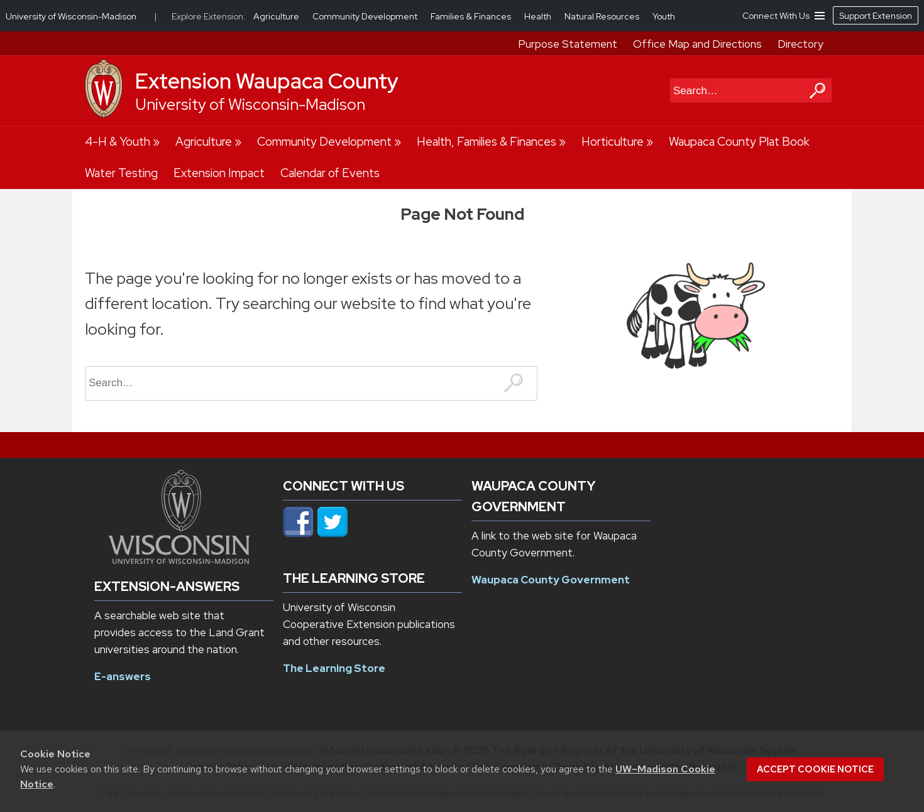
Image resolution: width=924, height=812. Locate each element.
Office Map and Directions (697, 44)
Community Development (324, 141)
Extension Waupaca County (267, 81)
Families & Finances (472, 16)
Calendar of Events (330, 173)
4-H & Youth (117, 141)
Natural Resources (602, 16)
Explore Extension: (209, 16)
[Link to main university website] (179, 560)
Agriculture (203, 141)
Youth (663, 16)
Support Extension (875, 15)
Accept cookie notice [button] (815, 769)
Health (538, 16)
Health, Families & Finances (486, 141)
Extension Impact (219, 173)
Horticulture (612, 141)
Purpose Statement (567, 44)
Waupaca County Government (550, 580)
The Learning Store (334, 668)
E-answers (122, 676)
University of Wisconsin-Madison (250, 104)
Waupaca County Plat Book (739, 141)
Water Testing (121, 173)
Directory (800, 44)
